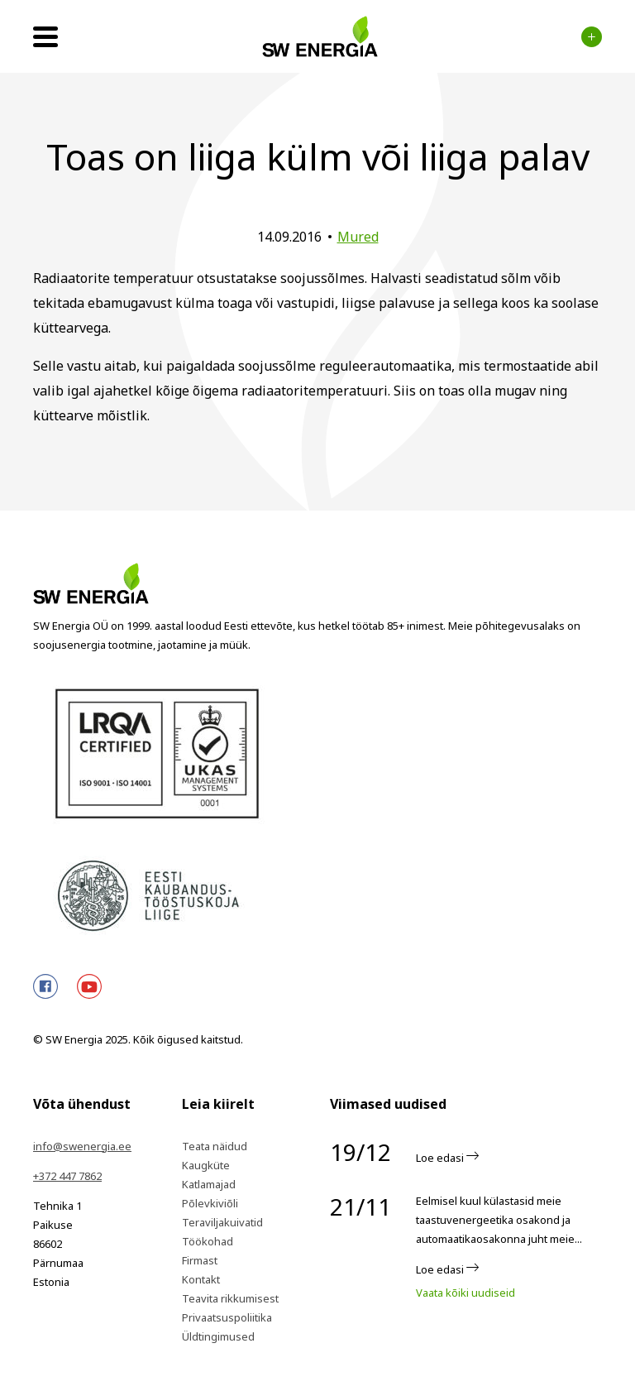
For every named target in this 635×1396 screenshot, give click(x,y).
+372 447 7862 (67, 1175)
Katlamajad (209, 1184)
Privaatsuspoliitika (227, 1317)
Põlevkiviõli (210, 1203)
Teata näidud (214, 1146)
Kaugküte (206, 1165)
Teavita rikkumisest (230, 1298)
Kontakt (201, 1279)
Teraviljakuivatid (222, 1222)
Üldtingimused (218, 1336)
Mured (358, 237)
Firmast (199, 1260)
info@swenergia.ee (82, 1146)
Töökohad (207, 1241)
